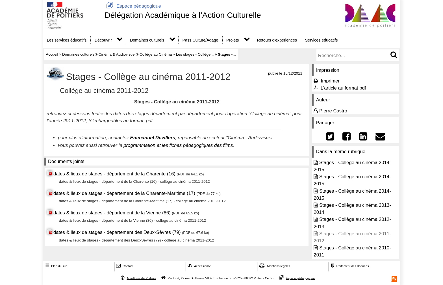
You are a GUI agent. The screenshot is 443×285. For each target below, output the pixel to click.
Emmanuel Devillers (152, 137)
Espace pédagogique (133, 6)
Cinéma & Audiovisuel (117, 54)
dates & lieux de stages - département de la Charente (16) (114, 174)
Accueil (52, 54)
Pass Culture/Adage (200, 40)
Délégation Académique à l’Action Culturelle (183, 14)
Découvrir (103, 40)
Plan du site (55, 266)
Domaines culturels (147, 40)
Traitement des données (349, 266)
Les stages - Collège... (195, 54)
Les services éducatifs (66, 40)
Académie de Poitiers (141, 278)
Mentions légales (274, 266)
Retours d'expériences (277, 40)
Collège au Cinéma (156, 54)
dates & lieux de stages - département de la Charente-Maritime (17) (125, 193)
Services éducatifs (321, 40)
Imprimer (330, 81)
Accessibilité (198, 266)
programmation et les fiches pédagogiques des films (178, 145)
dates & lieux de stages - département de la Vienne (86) (112, 213)
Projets (232, 40)
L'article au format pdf (343, 88)
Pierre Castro (333, 111)
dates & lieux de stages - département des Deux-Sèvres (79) (117, 232)
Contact (124, 266)
